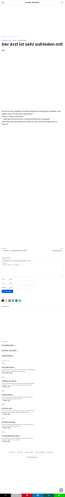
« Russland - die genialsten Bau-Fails (14, 251)
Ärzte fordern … (8, 358)
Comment (4, 263)
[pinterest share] (10, 303)
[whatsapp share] (16, 303)
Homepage (4, 36)
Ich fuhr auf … (7, 411)
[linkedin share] (13, 303)
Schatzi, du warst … (10, 353)
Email (3, 286)
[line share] (20, 303)
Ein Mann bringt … (9, 425)
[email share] (6, 303)
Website (4, 290)
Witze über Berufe (13, 36)
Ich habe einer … (8, 348)
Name (4, 282)
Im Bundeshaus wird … (11, 438)
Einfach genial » (57, 251)
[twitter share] (3, 303)
